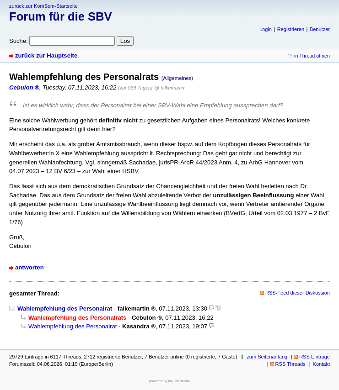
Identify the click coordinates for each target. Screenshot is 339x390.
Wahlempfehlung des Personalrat (64, 308)
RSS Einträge (314, 356)
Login (265, 29)
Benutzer (320, 29)
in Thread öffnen (312, 55)
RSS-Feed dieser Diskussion (297, 292)
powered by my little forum (169, 381)
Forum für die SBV (60, 16)
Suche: (18, 40)
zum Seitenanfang (267, 356)
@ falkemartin (169, 87)
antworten (29, 267)
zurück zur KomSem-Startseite (43, 6)
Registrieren (290, 29)
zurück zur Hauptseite (46, 55)
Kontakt (321, 364)
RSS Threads (290, 364)
